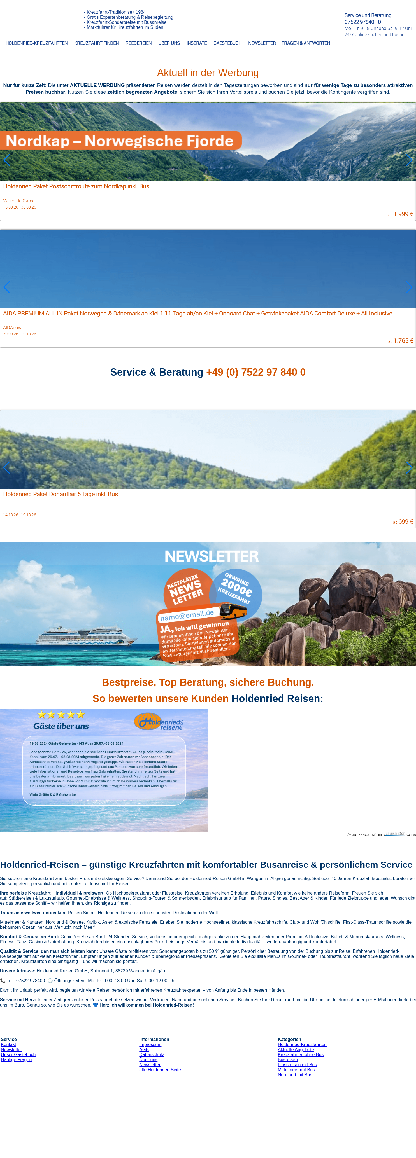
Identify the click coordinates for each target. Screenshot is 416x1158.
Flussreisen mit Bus (297, 1064)
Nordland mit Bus (295, 1074)
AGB (144, 1049)
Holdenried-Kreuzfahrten (302, 1044)
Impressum (150, 1044)
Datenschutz (151, 1054)
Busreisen (288, 1059)
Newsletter (11, 1049)
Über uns (148, 1059)
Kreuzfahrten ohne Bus (301, 1054)
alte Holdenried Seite (160, 1069)
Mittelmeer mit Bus (296, 1069)
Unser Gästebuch (18, 1054)
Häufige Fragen (16, 1059)
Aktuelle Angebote (296, 1049)
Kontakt (8, 1044)
